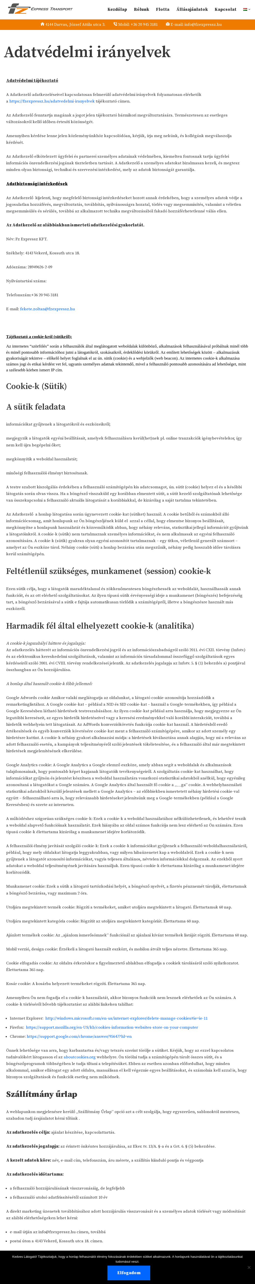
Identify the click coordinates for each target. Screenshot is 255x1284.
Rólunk (141, 9)
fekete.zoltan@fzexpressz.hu (48, 309)
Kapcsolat (225, 9)
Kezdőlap (117, 9)
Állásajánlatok (192, 9)
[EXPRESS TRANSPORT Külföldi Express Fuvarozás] (38, 8)
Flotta (162, 9)
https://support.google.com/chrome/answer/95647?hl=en (80, 1046)
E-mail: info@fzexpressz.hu (198, 24)
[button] (249, 9)
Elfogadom (128, 1273)
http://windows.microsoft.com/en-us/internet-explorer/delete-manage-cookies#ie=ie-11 (127, 1028)
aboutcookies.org (80, 1067)
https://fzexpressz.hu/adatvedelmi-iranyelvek (52, 101)
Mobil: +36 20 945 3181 (139, 24)
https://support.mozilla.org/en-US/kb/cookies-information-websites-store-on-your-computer (112, 1037)
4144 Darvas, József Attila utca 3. (73, 24)
